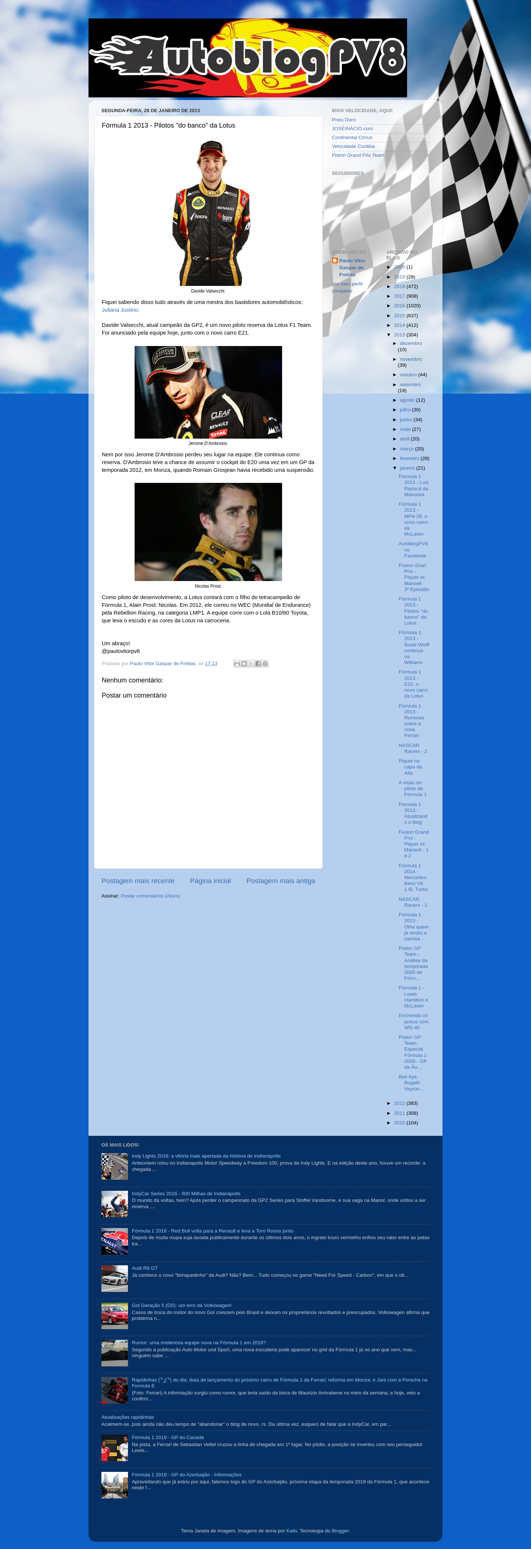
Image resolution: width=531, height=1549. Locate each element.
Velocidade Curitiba (353, 146)
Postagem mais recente (137, 881)
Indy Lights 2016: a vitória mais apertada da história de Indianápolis (206, 1156)
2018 (400, 286)
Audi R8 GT (145, 1268)
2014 (400, 325)
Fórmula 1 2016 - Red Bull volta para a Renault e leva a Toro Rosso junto (212, 1231)
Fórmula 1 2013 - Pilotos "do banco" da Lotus (413, 611)
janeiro (408, 468)
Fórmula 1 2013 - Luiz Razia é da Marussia (414, 485)
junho (407, 419)
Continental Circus (352, 137)
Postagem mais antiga (280, 881)
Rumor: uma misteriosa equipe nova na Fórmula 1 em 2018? (199, 1342)
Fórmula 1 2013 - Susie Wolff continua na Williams (414, 647)
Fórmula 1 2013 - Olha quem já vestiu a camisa (413, 926)
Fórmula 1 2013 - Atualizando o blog (413, 813)
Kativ (292, 1531)
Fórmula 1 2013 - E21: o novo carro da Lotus (413, 684)
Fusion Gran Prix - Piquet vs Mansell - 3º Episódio (414, 577)
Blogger (340, 1531)
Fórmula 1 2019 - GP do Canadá (168, 1437)
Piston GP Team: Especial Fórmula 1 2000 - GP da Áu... (413, 1052)
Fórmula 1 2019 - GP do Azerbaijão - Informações (187, 1474)
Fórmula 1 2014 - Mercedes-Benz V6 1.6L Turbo (413, 877)
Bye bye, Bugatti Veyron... (411, 1082)
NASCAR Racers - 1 (413, 902)
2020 (400, 267)
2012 (400, 1103)
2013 (400, 335)
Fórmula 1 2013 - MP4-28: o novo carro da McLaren (413, 519)
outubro (409, 374)
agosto (408, 400)
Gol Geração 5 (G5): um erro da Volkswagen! (182, 1305)
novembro (411, 359)
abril (405, 439)
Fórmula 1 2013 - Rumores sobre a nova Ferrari (411, 721)
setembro (410, 384)
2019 (400, 277)
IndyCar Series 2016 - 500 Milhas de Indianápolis (186, 1193)
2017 (400, 296)
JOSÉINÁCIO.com (352, 128)
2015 (400, 315)
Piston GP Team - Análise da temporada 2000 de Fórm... (413, 963)
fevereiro (410, 458)
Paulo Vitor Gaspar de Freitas (352, 267)
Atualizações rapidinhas (127, 1417)
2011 (400, 1113)
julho (406, 409)
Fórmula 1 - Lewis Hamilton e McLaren (413, 997)
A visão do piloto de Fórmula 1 (413, 788)
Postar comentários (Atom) (150, 896)
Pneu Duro (344, 119)
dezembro (411, 343)
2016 (400, 305)
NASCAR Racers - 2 (413, 748)
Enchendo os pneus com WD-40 (413, 1021)
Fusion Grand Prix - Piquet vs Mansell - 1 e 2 (414, 844)
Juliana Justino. (120, 310)
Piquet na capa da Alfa (410, 766)
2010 (400, 1123)
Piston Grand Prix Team (358, 155)
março (407, 449)
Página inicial (210, 881)
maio (406, 429)
